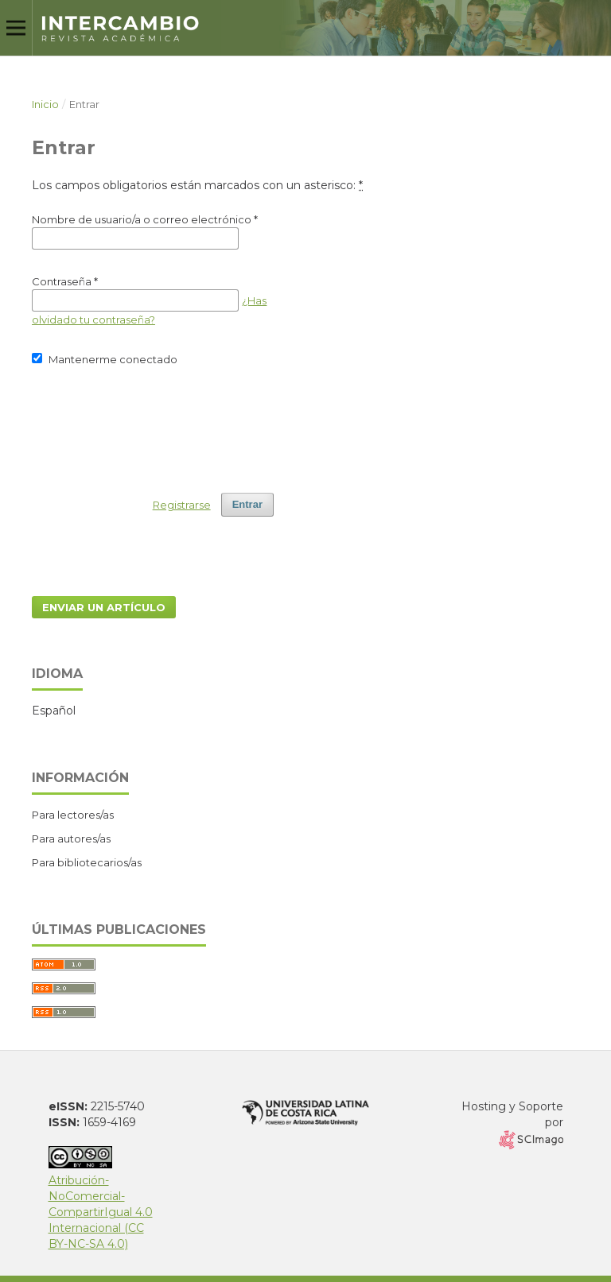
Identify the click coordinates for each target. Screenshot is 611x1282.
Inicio (45, 104)
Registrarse (182, 504)
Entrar (247, 504)
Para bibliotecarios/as (87, 862)
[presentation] (153, 422)
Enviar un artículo (103, 607)
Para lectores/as (73, 814)
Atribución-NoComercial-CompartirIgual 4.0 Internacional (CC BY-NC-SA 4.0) (101, 1204)
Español (54, 710)
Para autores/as (71, 838)
